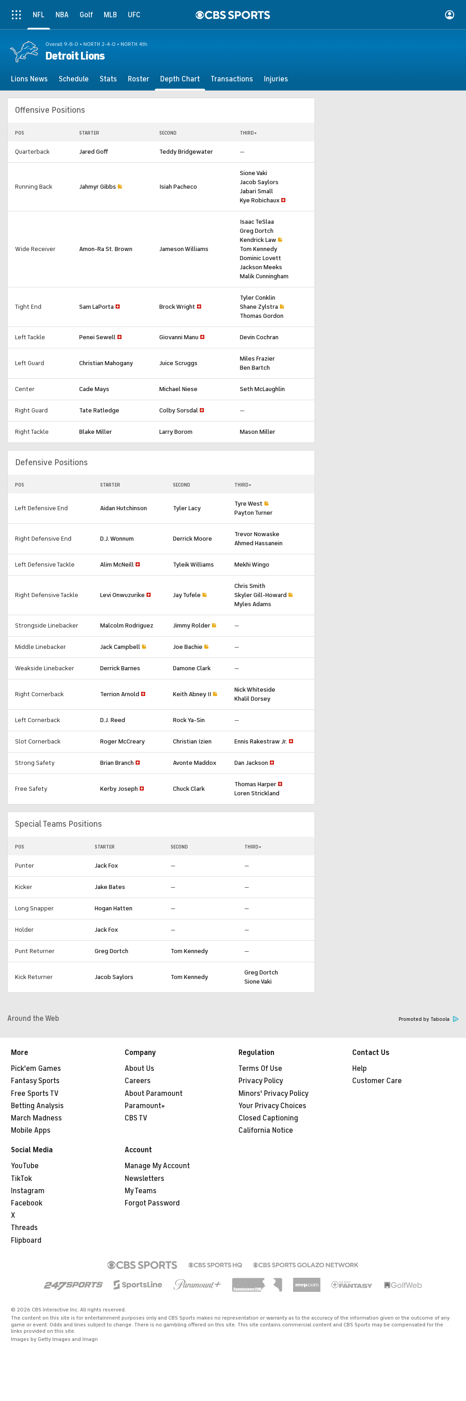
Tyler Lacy (187, 508)
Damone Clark (192, 668)
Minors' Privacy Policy (273, 1093)
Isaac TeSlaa (257, 222)
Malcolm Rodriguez (126, 625)
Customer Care (377, 1080)
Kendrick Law (258, 240)
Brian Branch (117, 763)
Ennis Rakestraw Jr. (260, 741)
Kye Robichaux (259, 200)
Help (359, 1068)
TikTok (21, 1178)
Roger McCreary (122, 741)
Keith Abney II (192, 694)
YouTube (25, 1165)
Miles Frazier (257, 358)
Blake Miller (95, 432)
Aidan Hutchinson (123, 508)
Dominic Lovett (260, 258)
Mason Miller (257, 432)
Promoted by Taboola (429, 1019)
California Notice (265, 1130)
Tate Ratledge (99, 410)
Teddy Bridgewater (186, 152)
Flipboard (26, 1240)
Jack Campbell (120, 647)
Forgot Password (152, 1203)
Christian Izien (192, 741)
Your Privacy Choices (272, 1105)
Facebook (26, 1203)
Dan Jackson (251, 763)
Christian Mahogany (106, 363)
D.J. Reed (112, 720)
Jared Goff (93, 152)
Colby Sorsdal (178, 410)
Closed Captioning (268, 1118)
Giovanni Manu (178, 337)
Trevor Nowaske (256, 534)
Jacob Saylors (259, 182)
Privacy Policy (260, 1080)
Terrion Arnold (119, 694)
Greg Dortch (257, 231)
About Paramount (153, 1093)
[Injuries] (276, 79)
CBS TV (136, 1118)
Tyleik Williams (193, 564)
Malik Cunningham (264, 276)
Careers (138, 1080)
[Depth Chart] (180, 79)
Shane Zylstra (259, 307)
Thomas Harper (255, 784)
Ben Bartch (255, 368)
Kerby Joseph (119, 789)
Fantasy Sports (35, 1080)
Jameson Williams (183, 249)
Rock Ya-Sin (189, 720)
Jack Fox (106, 865)
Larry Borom (175, 432)
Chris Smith (249, 586)
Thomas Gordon (262, 316)
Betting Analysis (37, 1105)
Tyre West (248, 503)
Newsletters (144, 1178)
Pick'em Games (36, 1068)
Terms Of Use (260, 1068)
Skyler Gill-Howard (260, 595)
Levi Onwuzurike (122, 595)
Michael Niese (178, 389)
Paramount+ (145, 1105)
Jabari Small (256, 191)
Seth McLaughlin (262, 389)
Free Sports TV (35, 1093)
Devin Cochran (259, 337)
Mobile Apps (31, 1130)
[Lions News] (29, 79)
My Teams (141, 1190)
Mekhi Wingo (251, 564)
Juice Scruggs (178, 363)
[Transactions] (231, 79)
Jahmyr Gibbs (97, 187)
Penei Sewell (97, 337)
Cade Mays (94, 389)
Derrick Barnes (120, 668)
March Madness (36, 1118)
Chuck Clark (189, 789)
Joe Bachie (188, 647)
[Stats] (108, 79)
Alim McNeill (117, 564)
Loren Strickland (256, 793)
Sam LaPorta (96, 307)
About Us (139, 1068)
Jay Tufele (187, 595)
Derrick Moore (192, 538)
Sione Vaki (253, 173)
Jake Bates (110, 887)
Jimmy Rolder (191, 625)
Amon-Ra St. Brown (105, 249)
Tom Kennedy (258, 249)
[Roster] (138, 79)
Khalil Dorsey (252, 699)
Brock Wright (177, 307)
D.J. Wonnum (117, 538)
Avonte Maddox (194, 763)
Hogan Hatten (113, 908)
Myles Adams (252, 604)
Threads (24, 1227)
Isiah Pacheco (178, 187)
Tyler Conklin (257, 297)
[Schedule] (73, 79)
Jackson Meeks (261, 267)
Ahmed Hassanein (258, 543)
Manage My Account (157, 1165)
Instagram (28, 1190)
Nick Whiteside (254, 689)
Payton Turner (253, 513)
